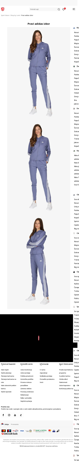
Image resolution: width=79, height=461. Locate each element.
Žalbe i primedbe (26, 398)
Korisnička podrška (26, 379)
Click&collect (63, 379)
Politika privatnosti (26, 376)
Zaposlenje (43, 373)
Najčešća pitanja (26, 401)
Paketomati (63, 382)
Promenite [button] (15, 424)
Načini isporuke (6, 392)
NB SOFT (42, 446)
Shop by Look (15, 15)
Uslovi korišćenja (26, 370)
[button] (45, 9)
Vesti (41, 382)
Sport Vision (5, 15)
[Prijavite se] (63, 9)
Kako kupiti (5, 370)
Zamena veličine (25, 389)
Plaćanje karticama (7, 376)
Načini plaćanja (6, 373)
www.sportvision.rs (29, 446)
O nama (42, 370)
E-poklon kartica (64, 376)
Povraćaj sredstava (27, 392)
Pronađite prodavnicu (47, 379)
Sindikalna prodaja (46, 376)
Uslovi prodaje (25, 373)
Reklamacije (24, 395)
